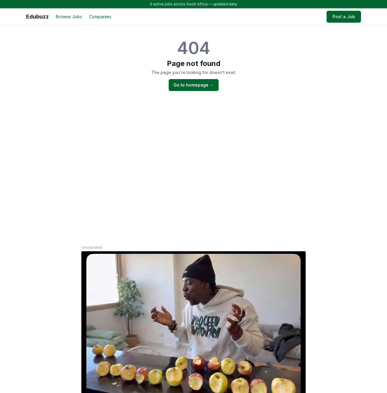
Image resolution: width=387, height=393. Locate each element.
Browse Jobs (69, 16)
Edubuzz (37, 16)
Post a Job (344, 16)
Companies (100, 16)
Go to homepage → (193, 84)
